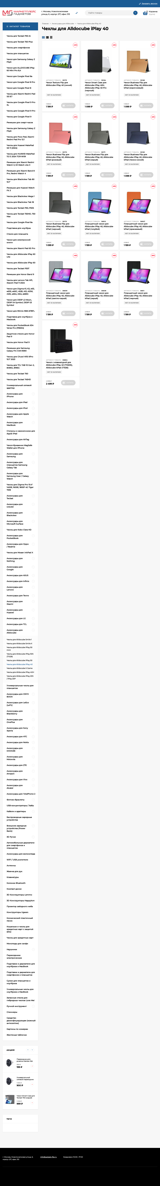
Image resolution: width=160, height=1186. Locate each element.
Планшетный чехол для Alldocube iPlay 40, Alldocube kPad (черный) (138, 296)
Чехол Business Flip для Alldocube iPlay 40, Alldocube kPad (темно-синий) (138, 157)
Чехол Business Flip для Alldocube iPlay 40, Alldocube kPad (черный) (60, 226)
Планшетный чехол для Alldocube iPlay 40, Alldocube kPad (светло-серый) (60, 296)
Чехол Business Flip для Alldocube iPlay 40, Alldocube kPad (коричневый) (138, 85)
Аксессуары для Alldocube (63, 24)
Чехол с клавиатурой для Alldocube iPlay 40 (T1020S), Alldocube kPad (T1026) (59, 365)
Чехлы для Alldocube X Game (19, 668)
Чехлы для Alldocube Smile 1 (19, 639)
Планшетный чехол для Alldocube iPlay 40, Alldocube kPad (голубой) (99, 226)
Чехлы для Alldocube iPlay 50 (19, 660)
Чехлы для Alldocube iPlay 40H (20, 672)
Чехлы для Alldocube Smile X (19, 643)
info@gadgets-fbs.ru (48, 1157)
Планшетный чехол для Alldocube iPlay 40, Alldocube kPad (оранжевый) (138, 226)
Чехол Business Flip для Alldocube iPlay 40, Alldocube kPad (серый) (99, 157)
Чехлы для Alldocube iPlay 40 (20, 664)
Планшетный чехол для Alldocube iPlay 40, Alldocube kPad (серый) (99, 296)
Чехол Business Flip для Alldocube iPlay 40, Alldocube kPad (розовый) (60, 157)
